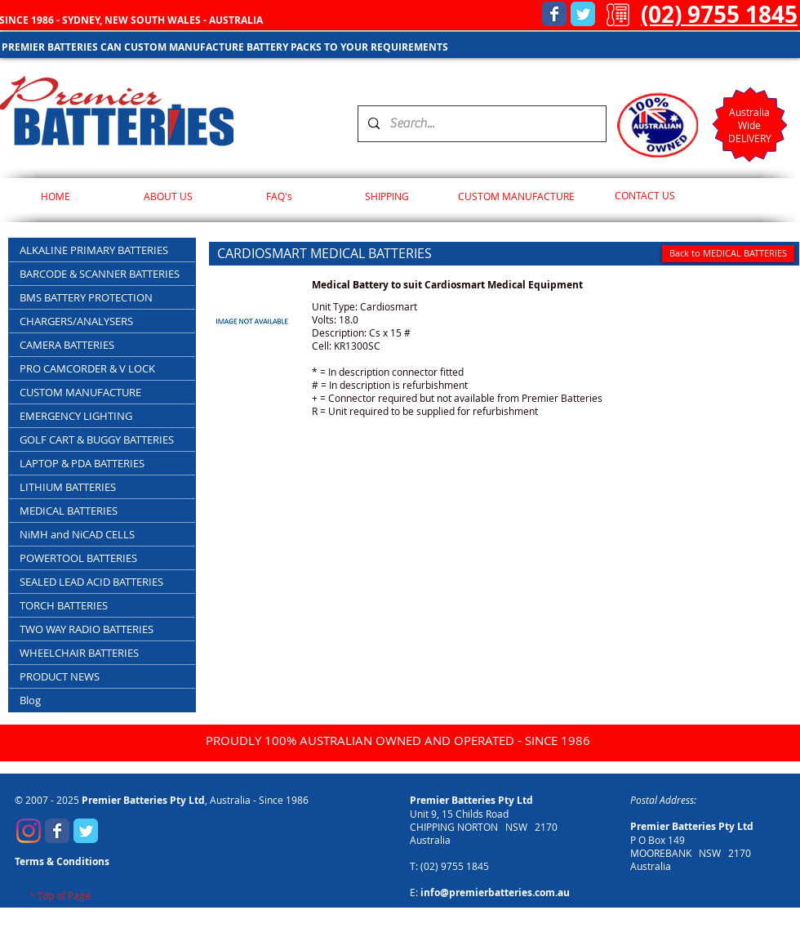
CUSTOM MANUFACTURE (80, 392)
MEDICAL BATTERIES (69, 510)
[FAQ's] (278, 196)
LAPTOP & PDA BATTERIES (82, 463)
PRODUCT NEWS (60, 676)
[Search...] (480, 123)
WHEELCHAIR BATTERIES (79, 652)
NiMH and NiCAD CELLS (77, 534)
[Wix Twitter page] (583, 14)
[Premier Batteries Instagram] (28, 831)
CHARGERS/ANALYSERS (76, 321)
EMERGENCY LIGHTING (76, 415)
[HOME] (55, 196)
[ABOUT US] (167, 196)
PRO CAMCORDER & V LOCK (87, 368)
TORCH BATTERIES (64, 605)
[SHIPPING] (386, 196)
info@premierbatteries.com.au (495, 892)
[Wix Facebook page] (554, 14)
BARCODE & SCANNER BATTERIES (100, 273)
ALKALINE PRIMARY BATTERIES (94, 250)
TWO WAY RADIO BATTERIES (86, 629)
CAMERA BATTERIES (67, 344)
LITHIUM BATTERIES (68, 487)
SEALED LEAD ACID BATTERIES (91, 581)
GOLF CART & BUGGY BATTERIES (97, 439)
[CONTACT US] (644, 196)
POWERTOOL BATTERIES (78, 558)
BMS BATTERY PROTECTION (86, 297)
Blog (30, 700)
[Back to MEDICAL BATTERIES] (728, 253)
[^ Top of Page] (59, 897)
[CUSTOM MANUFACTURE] (516, 196)
